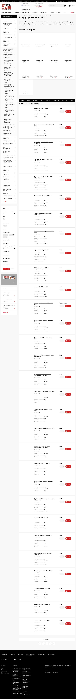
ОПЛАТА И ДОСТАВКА (34, 1)
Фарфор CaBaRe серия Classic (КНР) (9, 88)
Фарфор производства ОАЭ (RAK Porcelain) (9, 115)
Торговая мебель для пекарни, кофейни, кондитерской (16, 670)
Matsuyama (6, 234)
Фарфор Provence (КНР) (9, 109)
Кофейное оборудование (27, 669)
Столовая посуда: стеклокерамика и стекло (7, 127)
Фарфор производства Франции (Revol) (8, 122)
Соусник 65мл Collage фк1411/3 (41, 250)
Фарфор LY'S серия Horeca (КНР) (10, 105)
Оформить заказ (4, 671)
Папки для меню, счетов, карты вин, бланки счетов (8, 50)
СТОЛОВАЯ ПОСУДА (39, 15)
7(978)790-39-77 (12, 654)
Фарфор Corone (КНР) (9, 98)
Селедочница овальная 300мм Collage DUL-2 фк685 (43, 160)
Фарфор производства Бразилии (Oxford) (8, 75)
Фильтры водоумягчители (25, 684)
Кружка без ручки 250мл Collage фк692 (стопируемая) (43, 142)
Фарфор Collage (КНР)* (9, 96)
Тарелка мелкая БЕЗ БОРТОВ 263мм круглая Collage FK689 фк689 (42, 374)
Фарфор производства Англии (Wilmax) (8, 68)
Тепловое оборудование (17, 676)
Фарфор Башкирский (8, 58)
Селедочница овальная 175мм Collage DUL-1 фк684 (43, 571)
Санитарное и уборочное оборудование (27, 682)
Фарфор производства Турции (8, 120)
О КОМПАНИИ (14, 1)
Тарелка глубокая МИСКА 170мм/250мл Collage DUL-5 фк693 (43, 177)
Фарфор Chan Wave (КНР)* (8, 93)
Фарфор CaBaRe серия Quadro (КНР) (9, 91)
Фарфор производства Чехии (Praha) (9, 125)
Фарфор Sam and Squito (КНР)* (9, 111)
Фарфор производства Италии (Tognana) (8, 85)
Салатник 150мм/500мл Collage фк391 (43, 535)
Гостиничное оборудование (25, 677)
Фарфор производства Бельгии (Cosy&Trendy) (8, 73)
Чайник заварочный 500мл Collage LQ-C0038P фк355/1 (43, 214)
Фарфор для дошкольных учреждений (9, 61)
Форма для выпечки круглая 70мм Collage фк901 (44, 231)
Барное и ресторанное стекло (8, 48)
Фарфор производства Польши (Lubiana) (8, 117)
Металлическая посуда (7, 130)
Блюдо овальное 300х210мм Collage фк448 (44, 428)
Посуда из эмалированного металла (8, 134)
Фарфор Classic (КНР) (9, 95)
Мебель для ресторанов (27, 692)
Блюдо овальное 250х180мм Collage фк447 (44, 391)
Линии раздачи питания (27, 668)
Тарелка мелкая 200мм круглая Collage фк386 (43, 338)
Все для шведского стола (17, 668)
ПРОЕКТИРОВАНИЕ (5, 1)
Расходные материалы (26, 694)
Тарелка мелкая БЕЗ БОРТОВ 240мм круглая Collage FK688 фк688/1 (42, 446)
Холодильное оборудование (15, 675)
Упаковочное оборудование (25, 680)
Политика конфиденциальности (5, 673)
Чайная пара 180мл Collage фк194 (42, 604)
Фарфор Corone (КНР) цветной (9, 100)
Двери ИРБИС (15, 673)
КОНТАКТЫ (20, 1)
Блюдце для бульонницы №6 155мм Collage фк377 (42, 554)
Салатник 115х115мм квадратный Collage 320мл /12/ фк (44, 355)
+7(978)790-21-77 (26, 5)
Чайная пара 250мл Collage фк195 (42, 463)
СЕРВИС (42, 1)
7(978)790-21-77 (4, 654)
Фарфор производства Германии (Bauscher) (8, 77)
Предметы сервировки (7, 55)
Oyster (5, 232)
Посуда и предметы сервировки (28, 15)
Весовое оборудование (27, 675)
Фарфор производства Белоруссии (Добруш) (8, 70)
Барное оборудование (16, 678)
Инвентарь (24, 691)
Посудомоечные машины (17, 693)
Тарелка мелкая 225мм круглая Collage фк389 (43, 482)
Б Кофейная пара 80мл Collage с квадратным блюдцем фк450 (41, 268)
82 (50, 643)
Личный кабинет (4, 669)
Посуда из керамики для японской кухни (7, 52)
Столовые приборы (6, 128)
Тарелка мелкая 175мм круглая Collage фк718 (43, 321)
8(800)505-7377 (39, 6)
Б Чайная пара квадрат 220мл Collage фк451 (43, 410)
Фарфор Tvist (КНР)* (9, 113)
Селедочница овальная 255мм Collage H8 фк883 (44, 125)
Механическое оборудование (15, 685)
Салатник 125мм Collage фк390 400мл (43, 195)
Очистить (13, 268)
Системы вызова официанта (25, 687)
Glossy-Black (11, 234)
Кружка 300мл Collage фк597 (41, 517)
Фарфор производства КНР (9, 86)
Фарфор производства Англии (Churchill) (8, 63)
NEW (8, 232)
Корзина (2, 668)
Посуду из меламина (7, 131)
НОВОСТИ (26, 1)
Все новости (6, 312)
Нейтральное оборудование (15, 680)
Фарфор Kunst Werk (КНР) (9, 102)
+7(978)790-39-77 (37, 5)
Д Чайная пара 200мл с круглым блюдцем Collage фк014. (44, 499)
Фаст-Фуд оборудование (17, 687)
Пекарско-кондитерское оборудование (17, 689)
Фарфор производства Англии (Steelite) (8, 66)
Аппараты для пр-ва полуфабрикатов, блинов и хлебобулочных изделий (27, 672)
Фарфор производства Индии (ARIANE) (9, 82)
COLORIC (5, 237)
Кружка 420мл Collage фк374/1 (41, 286)
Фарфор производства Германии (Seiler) (8, 80)
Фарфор (5, 225)
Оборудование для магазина (26, 689)
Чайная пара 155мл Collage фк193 (42, 108)
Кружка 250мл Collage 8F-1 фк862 (42, 588)
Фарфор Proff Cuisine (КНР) (9, 107)
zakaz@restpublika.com (41, 654)
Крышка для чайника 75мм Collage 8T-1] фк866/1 (43, 303)
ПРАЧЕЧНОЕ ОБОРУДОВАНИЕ (15, 691)
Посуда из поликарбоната (8, 54)
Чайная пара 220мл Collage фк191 (42, 620)
